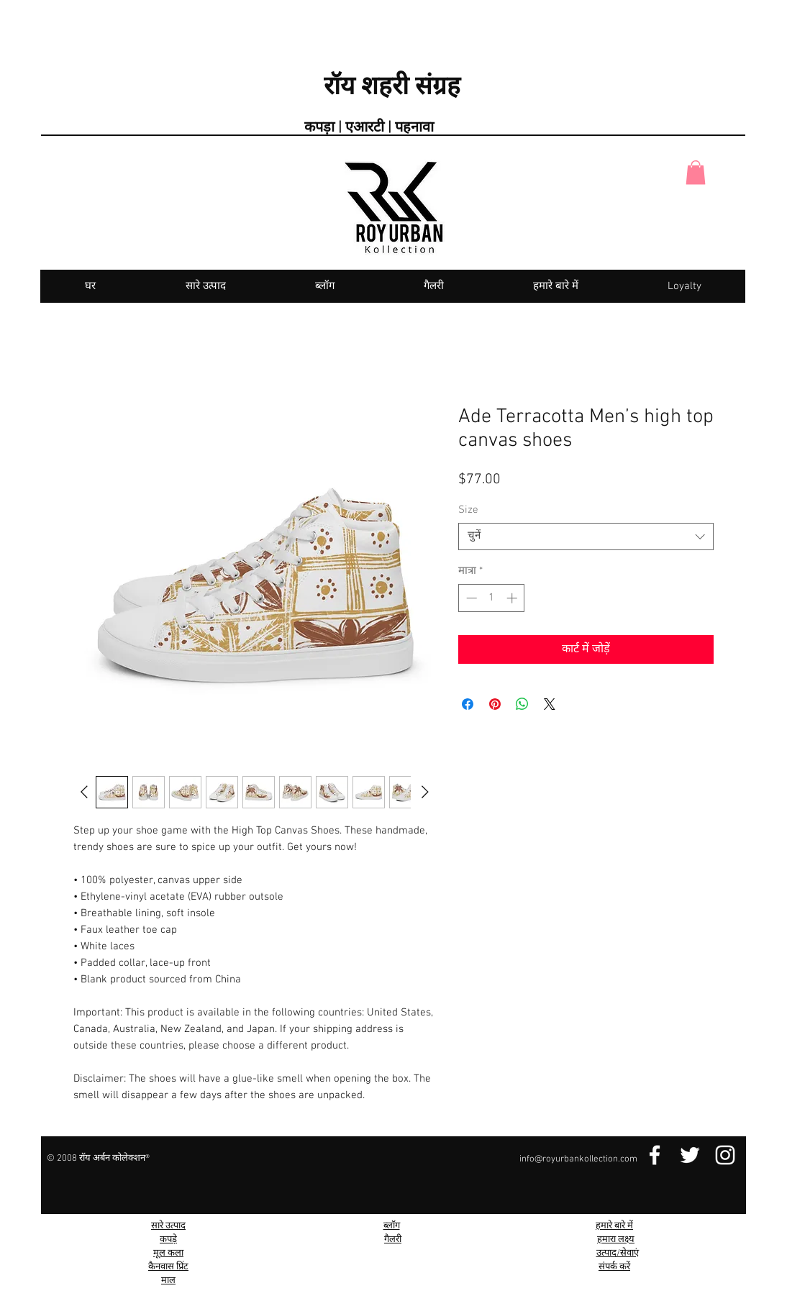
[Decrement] (470, 598)
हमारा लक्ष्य (615, 1240)
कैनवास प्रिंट (168, 1267)
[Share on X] (549, 704)
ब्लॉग (391, 1226)
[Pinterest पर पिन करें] (495, 704)
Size (468, 509)
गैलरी (392, 1240)
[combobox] (586, 536)
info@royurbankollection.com (578, 1159)
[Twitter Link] (690, 1155)
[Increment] (513, 598)
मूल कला (168, 1253)
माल (168, 1281)
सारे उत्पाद (168, 1226)
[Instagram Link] (725, 1155)
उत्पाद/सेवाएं (617, 1253)
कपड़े (168, 1240)
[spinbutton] (492, 598)
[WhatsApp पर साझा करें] (522, 704)
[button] (696, 172)
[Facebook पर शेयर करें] (467, 704)
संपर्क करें (614, 1267)
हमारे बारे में (614, 1226)
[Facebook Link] (655, 1155)
